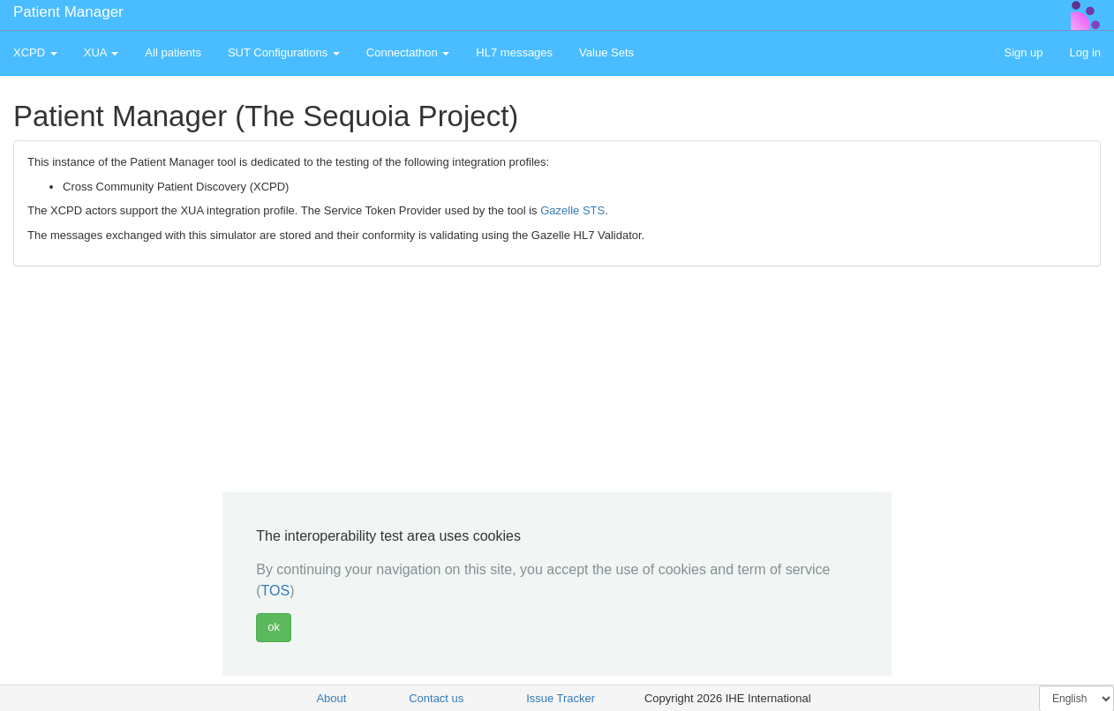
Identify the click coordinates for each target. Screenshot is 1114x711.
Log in (1085, 52)
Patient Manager (68, 12)
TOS (275, 590)
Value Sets (606, 52)
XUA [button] (101, 52)
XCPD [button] (35, 52)
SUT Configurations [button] (284, 52)
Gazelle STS (572, 210)
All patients (173, 52)
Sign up (1023, 52)
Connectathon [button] (408, 52)
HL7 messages (514, 52)
